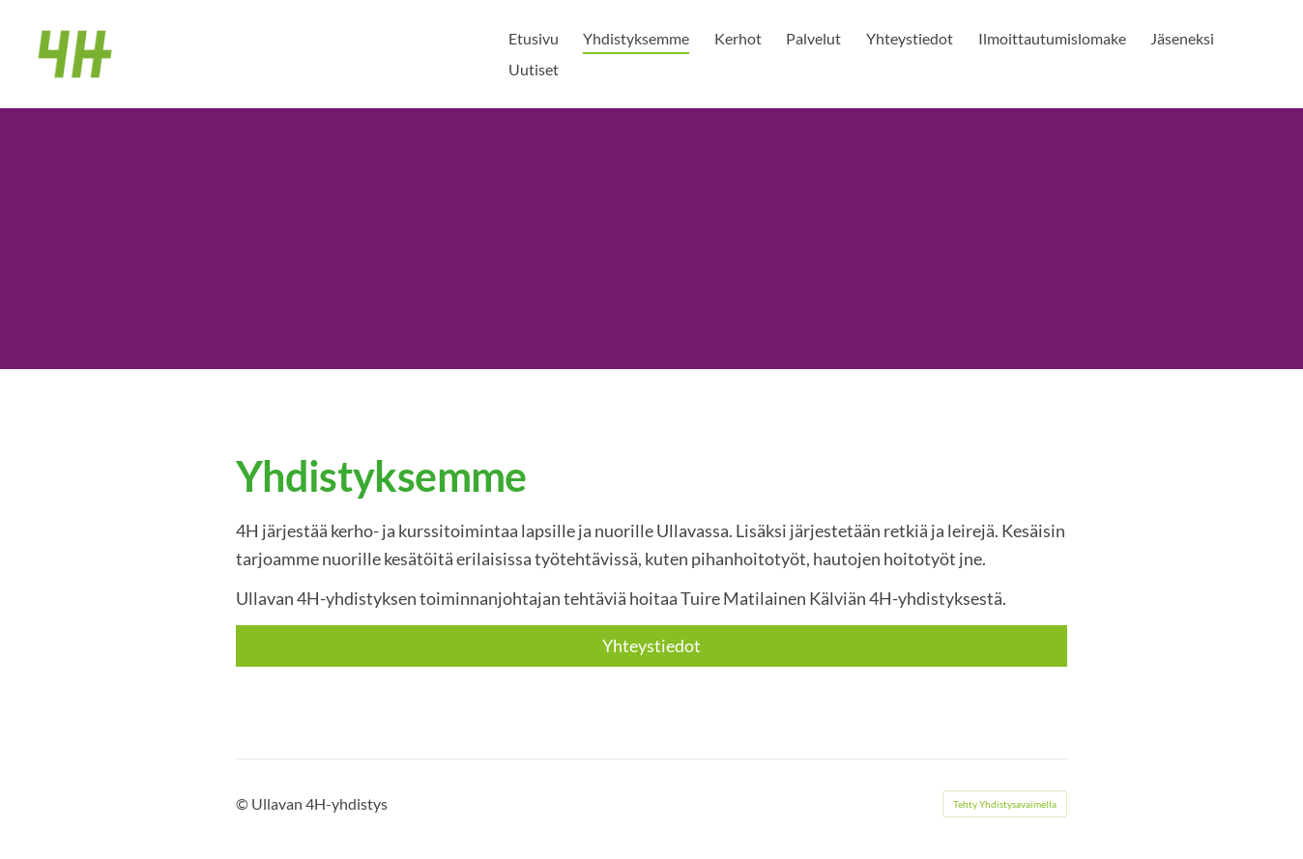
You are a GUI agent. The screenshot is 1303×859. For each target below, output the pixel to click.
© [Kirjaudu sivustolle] (243, 803)
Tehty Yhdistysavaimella (1005, 804)
